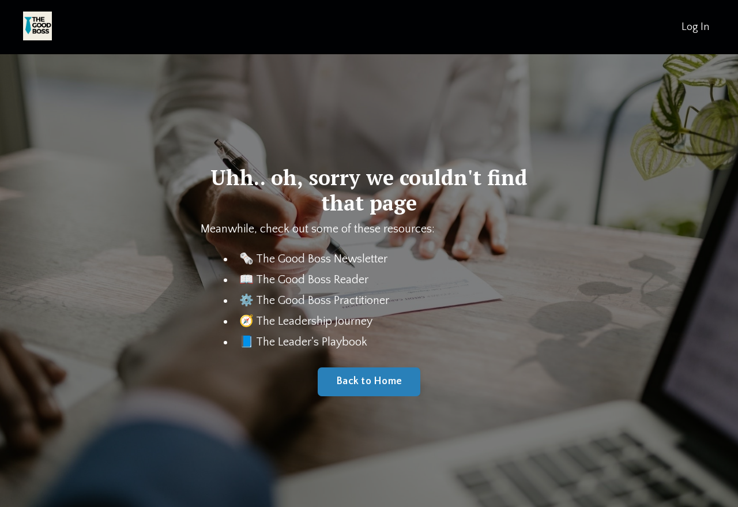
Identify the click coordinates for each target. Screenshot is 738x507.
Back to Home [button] (369, 381)
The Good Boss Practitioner (322, 300)
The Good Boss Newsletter (321, 259)
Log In (695, 27)
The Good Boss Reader (312, 279)
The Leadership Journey (314, 321)
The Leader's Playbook (311, 342)
